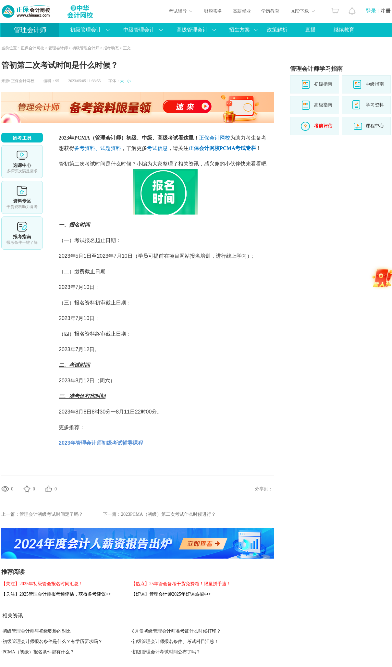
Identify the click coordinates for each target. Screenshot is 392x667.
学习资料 (375, 105)
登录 (371, 11)
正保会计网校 (32, 48)
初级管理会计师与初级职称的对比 (37, 631)
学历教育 (270, 11)
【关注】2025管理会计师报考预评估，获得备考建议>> (56, 594)
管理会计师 (30, 29)
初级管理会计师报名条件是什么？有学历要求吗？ (53, 641)
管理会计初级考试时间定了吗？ (51, 514)
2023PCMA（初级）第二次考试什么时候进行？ (168, 514)
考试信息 (157, 148)
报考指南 (22, 233)
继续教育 (344, 29)
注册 (385, 11)
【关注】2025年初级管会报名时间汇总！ (42, 583)
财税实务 (213, 11)
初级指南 (323, 84)
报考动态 (111, 48)
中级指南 (375, 84)
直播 (310, 29)
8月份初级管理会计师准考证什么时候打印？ (176, 631)
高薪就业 (242, 11)
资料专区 (22, 197)
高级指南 (323, 105)
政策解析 (277, 29)
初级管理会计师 (85, 48)
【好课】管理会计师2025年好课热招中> (171, 594)
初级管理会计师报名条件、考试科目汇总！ (175, 641)
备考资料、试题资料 (97, 148)
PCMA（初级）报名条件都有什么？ (39, 651)
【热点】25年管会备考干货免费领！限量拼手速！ (181, 583)
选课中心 (22, 161)
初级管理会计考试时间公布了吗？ (166, 651)
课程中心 (375, 125)
